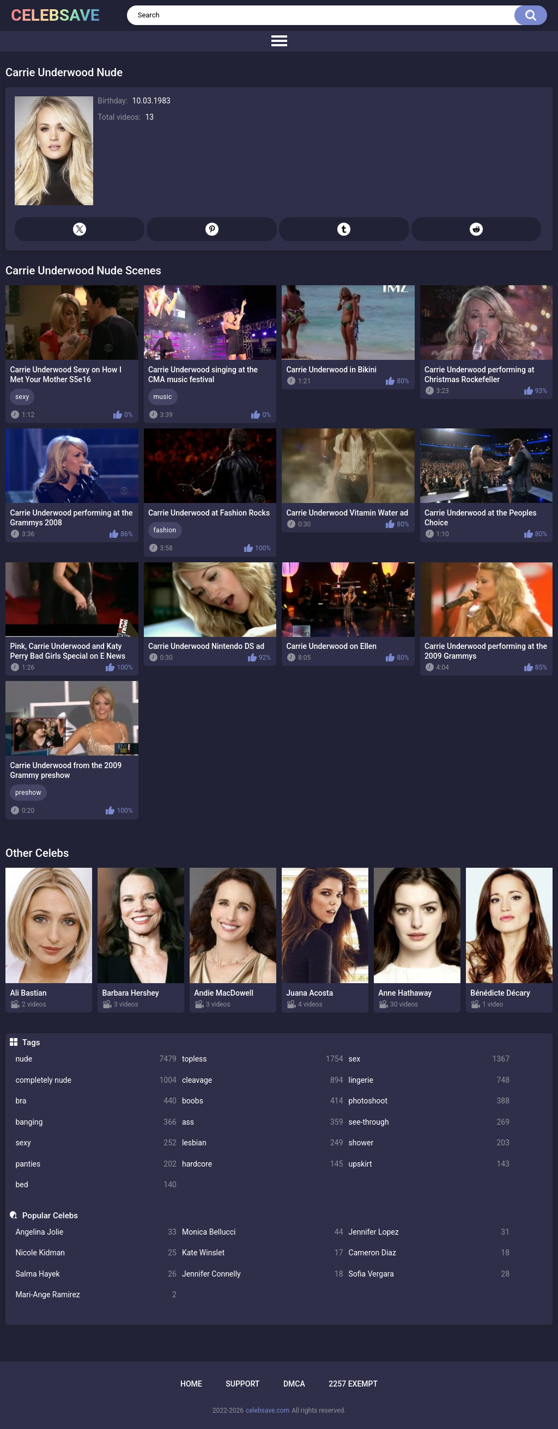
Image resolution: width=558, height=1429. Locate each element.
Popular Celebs (50, 1216)
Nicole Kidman (96, 1253)
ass (262, 1122)
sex (429, 1059)
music (163, 397)
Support (242, 1383)
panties (96, 1164)
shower (429, 1143)
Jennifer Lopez (429, 1232)
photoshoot (429, 1101)
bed (96, 1184)
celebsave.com (267, 1410)
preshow (28, 792)
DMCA (294, 1383)
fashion (165, 530)
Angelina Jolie (96, 1232)
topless (262, 1059)
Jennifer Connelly (262, 1274)
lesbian (262, 1143)
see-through (429, 1122)
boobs (262, 1101)
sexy (96, 1143)
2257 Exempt (353, 1383)
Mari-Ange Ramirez (96, 1294)
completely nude (96, 1080)
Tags (31, 1042)
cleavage (262, 1080)
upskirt (429, 1164)
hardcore (262, 1164)
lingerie (429, 1080)
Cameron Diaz (429, 1253)
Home (191, 1383)
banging (96, 1122)
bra (96, 1101)
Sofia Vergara (429, 1274)
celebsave (55, 14)
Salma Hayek (96, 1274)
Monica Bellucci (262, 1232)
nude (96, 1059)
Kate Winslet (262, 1253)
